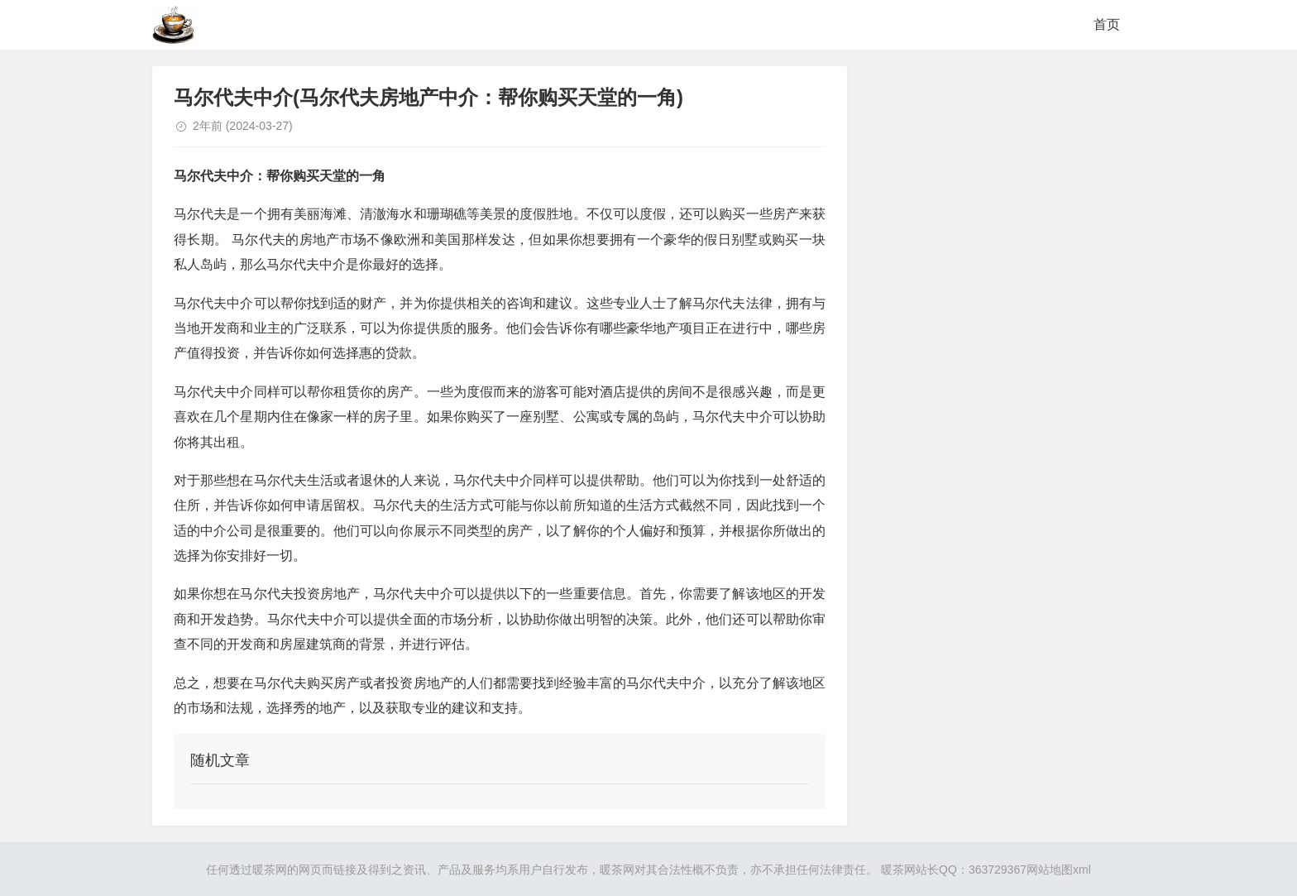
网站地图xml (1059, 869)
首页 (1107, 24)
